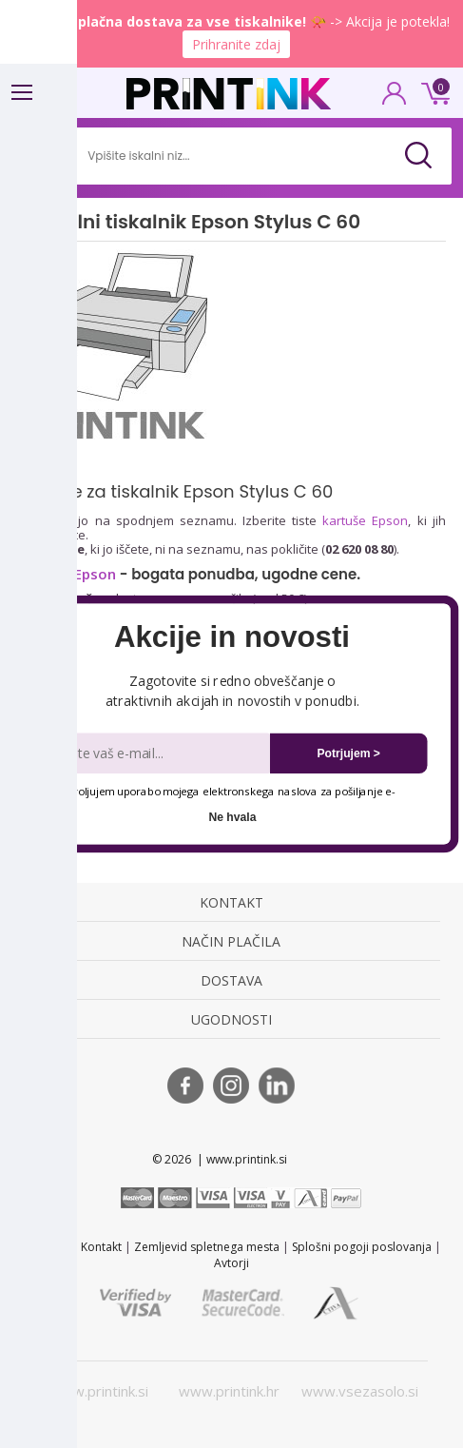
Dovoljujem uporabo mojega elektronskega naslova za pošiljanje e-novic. (217, 798)
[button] (231, 638)
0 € (433, 91)
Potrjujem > (348, 752)
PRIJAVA (395, 99)
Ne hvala (232, 817)
